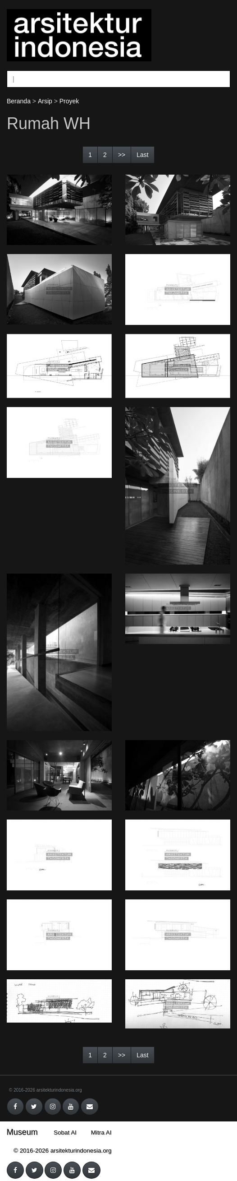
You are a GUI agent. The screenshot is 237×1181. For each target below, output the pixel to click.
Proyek (69, 101)
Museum (22, 1132)
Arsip (45, 101)
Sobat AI (65, 1132)
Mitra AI (101, 1132)
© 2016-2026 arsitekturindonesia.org (45, 1090)
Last (142, 154)
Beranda (19, 101)
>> (121, 154)
